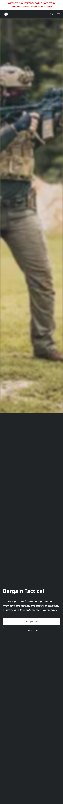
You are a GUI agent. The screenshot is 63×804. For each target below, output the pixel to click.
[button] (6, 14)
